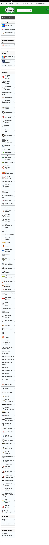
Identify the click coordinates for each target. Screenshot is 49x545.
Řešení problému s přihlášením (40, 4)
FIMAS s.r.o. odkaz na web (8, 4)
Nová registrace (11, 1)
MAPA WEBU (17, 4)
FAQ (32, 3)
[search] (31, 10)
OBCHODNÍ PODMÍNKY (25, 4)
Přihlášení (3, 1)
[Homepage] (1, 3)
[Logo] (10, 10)
